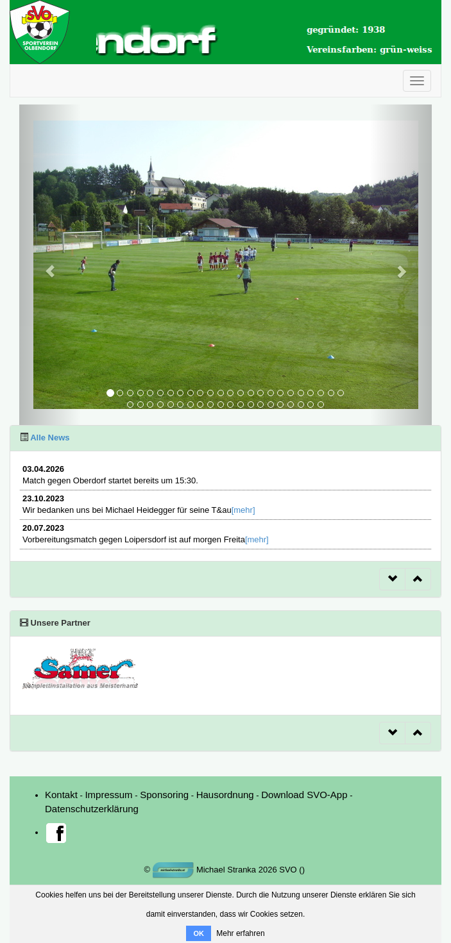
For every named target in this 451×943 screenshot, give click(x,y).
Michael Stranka (205, 869)
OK (198, 933)
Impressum (108, 794)
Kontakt (61, 794)
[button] (50, 264)
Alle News (49, 437)
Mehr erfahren (240, 933)
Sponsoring (164, 794)
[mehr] (243, 510)
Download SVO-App (304, 794)
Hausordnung (225, 794)
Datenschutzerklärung (92, 808)
